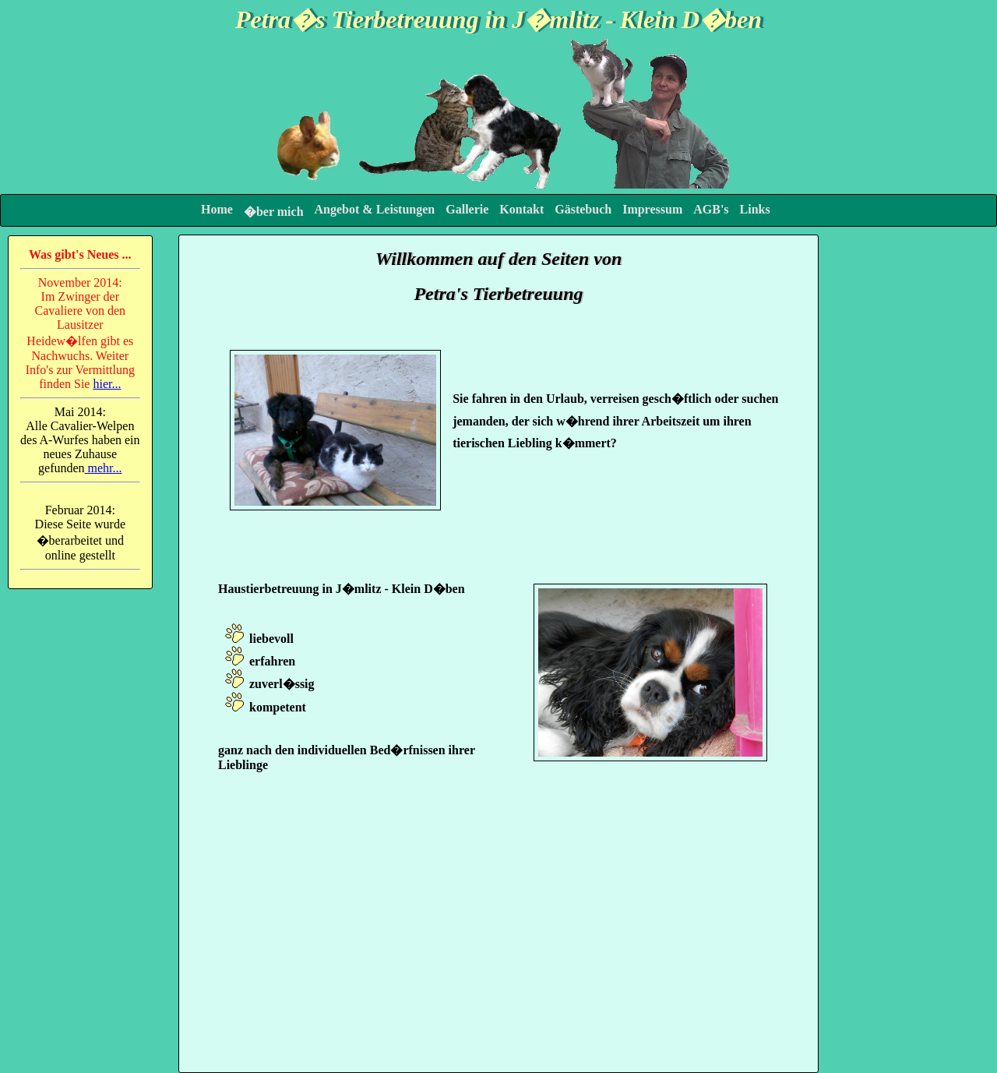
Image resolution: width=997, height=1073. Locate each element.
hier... (107, 383)
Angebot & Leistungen (375, 209)
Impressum (652, 209)
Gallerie (467, 209)
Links (755, 209)
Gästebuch (583, 209)
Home (217, 209)
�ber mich (274, 211)
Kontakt (521, 209)
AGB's (710, 209)
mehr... (103, 468)
